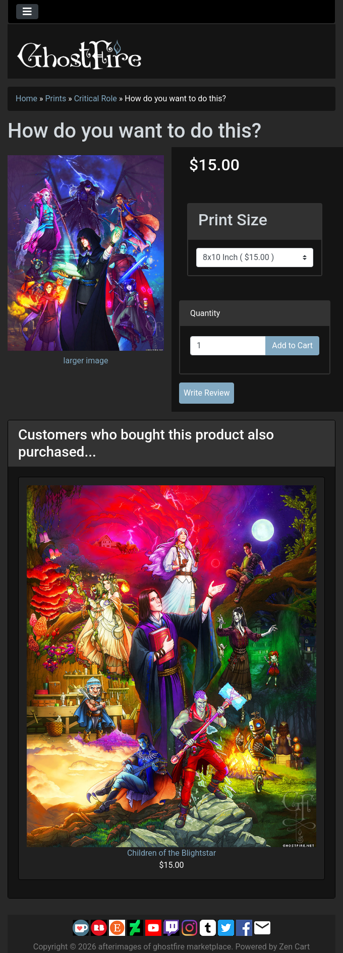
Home (26, 98)
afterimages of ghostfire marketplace (165, 946)
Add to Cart (292, 345)
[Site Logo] (80, 52)
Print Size (232, 219)
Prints (56, 98)
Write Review (207, 393)
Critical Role (95, 98)
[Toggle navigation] (27, 11)
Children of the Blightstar (171, 853)
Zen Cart (294, 946)
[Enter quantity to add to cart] (228, 345)
